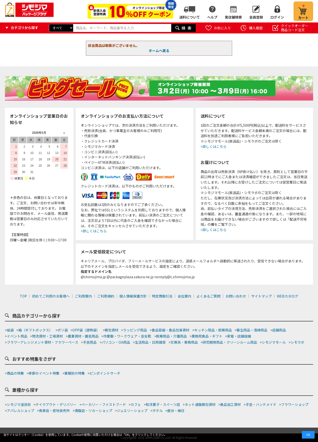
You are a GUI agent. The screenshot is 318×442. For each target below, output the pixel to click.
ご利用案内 (83, 296)
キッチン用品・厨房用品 (213, 330)
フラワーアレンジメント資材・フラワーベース (42, 342)
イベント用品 (17, 336)
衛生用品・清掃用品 (252, 330)
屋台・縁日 (175, 410)
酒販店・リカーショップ (93, 410)
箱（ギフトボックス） (35, 330)
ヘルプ (212, 17)
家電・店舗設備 (239, 336)
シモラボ (297, 342)
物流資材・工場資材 (47, 336)
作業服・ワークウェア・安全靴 (127, 336)
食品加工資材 (230, 404)
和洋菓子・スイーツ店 (163, 404)
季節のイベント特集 (44, 373)
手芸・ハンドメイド (261, 404)
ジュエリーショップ (132, 410)
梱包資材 (111, 330)
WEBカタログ (287, 296)
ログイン (277, 17)
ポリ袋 (62, 330)
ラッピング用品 (135, 330)
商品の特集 (15, 373)
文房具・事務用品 (184, 342)
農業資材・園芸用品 (83, 336)
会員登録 (256, 17)
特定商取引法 (162, 296)
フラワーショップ (294, 404)
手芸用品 (90, 342)
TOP (23, 296)
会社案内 (184, 296)
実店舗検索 (233, 17)
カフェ (136, 404)
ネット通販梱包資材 (200, 404)
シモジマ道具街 (19, 404)
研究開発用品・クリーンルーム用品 (230, 342)
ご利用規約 (105, 296)
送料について (189, 17)
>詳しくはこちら (94, 230)
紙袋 (10, 330)
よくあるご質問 (208, 296)
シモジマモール (274, 342)
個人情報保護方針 (133, 296)
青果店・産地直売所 (54, 410)
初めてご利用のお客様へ (51, 296)
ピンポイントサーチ (105, 373)
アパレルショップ (20, 410)
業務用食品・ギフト (207, 336)
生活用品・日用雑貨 (150, 342)
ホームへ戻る (159, 50)
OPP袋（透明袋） (86, 330)
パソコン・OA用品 (116, 342)
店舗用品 (279, 330)
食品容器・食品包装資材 (170, 330)
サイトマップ (261, 296)
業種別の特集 (74, 373)
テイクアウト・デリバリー (56, 404)
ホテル (157, 410)
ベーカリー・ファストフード (103, 404)
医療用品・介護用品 (171, 336)
